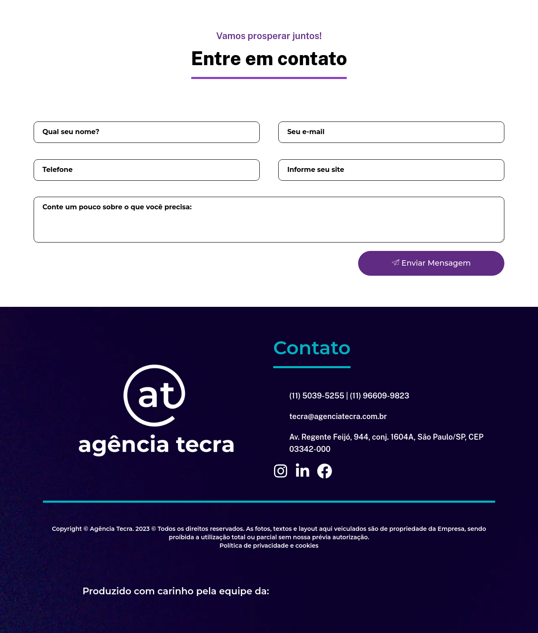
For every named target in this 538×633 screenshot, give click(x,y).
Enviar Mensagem (431, 263)
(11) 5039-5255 (316, 395)
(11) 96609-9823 (379, 395)
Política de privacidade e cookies (268, 545)
